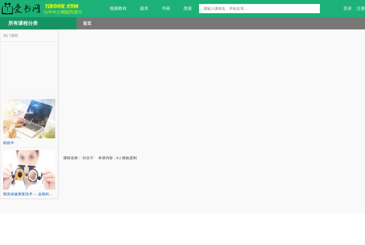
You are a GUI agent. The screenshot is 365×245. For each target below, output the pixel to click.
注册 (360, 8)
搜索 (184, 8)
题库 (140, 8)
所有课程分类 (23, 23)
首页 (87, 23)
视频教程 (114, 8)
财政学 (88, 158)
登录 (347, 8)
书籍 (162, 8)
